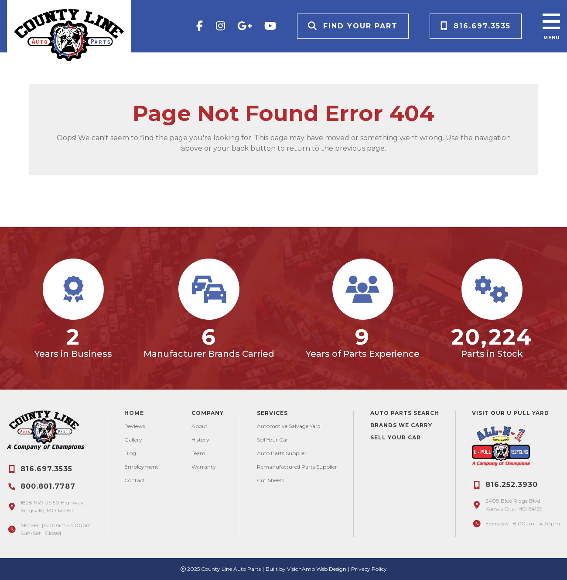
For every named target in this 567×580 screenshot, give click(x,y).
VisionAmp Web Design (316, 569)
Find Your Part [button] (353, 25)
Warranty (203, 466)
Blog (130, 453)
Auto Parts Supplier (282, 453)
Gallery (133, 439)
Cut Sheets (270, 480)
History (200, 439)
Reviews (134, 426)
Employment (141, 466)
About (199, 426)
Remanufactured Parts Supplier (297, 466)
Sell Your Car (272, 439)
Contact (134, 480)
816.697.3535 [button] (476, 25)
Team (198, 453)
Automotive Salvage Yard (289, 426)
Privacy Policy (369, 569)
